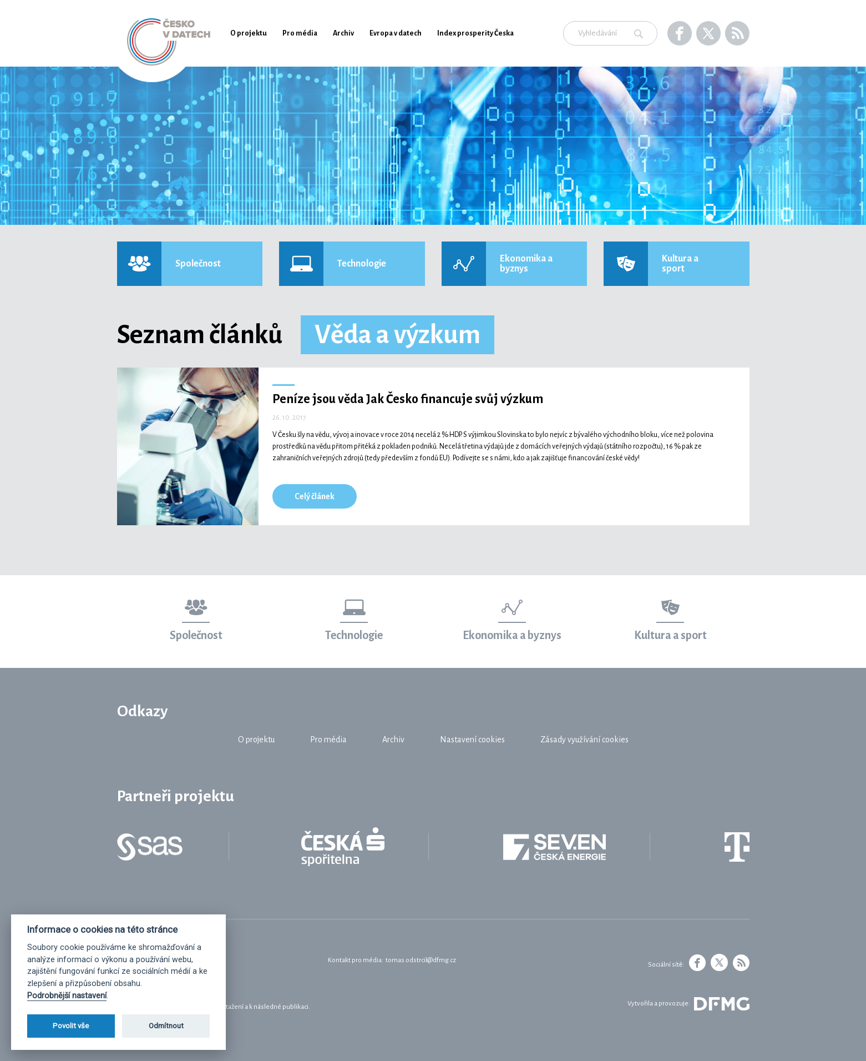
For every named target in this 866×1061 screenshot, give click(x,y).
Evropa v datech (395, 33)
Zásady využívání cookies (584, 739)
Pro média (299, 33)
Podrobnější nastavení (67, 995)
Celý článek (315, 496)
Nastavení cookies (472, 739)
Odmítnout (166, 1026)
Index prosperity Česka (475, 33)
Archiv (343, 33)
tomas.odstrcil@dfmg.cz (421, 960)
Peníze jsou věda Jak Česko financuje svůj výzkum (407, 399)
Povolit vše (71, 1026)
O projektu (248, 33)
